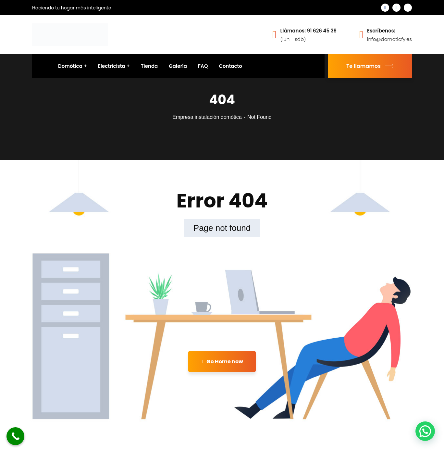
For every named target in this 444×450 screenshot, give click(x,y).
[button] (425, 431)
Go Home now (222, 361)
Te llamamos (369, 66)
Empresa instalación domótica (206, 117)
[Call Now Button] (15, 436)
